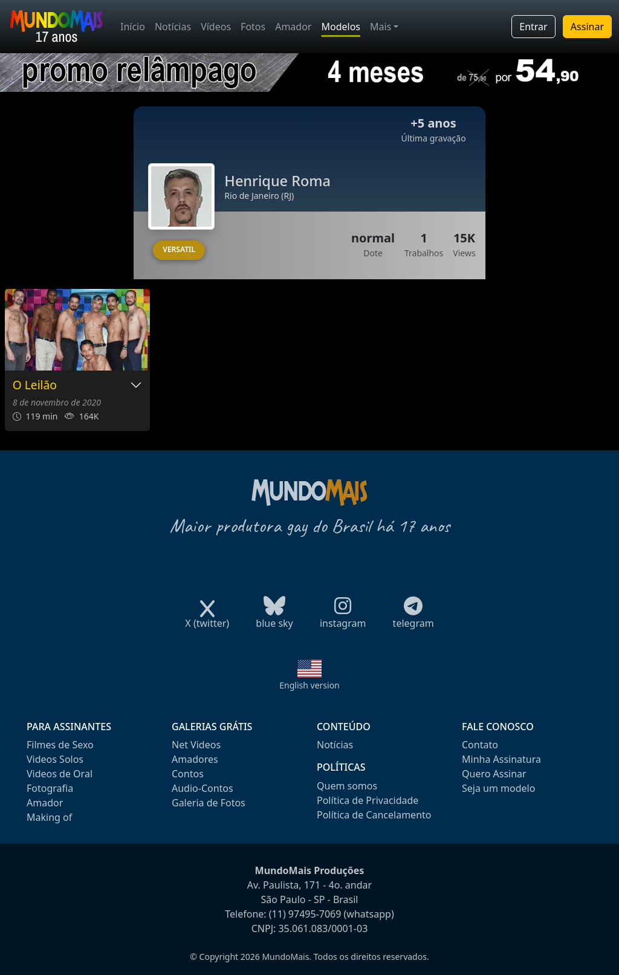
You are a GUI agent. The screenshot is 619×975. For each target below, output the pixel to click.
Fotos (253, 26)
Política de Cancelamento (374, 814)
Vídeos (216, 26)
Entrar (533, 26)
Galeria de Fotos (208, 802)
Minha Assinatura (501, 759)
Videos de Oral (59, 773)
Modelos (340, 26)
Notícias (173, 26)
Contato (480, 744)
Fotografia (50, 788)
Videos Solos (55, 759)
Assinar (587, 26)
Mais (380, 26)
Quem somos (347, 785)
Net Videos (196, 744)
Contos (188, 773)
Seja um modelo (498, 788)
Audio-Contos (202, 788)
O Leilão (35, 385)
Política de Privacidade (367, 800)
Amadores (195, 759)
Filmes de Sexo (60, 744)
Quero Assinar (494, 773)
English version (309, 685)
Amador (293, 26)
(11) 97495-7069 (305, 914)
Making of (49, 817)
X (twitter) (207, 619)
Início (132, 26)
